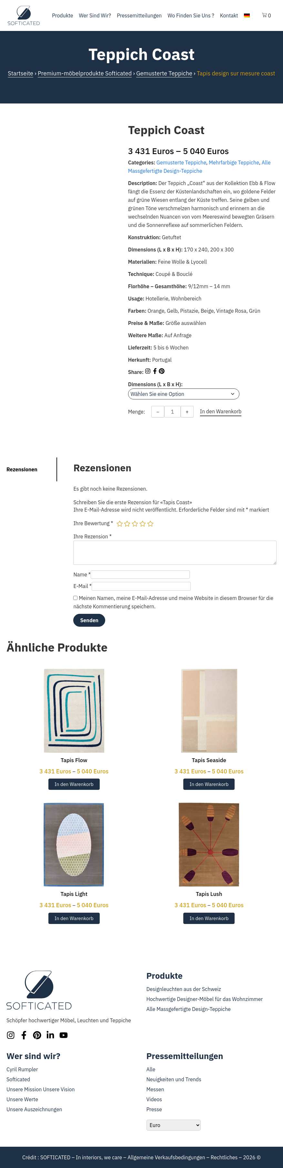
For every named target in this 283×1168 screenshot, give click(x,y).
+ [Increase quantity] (187, 411)
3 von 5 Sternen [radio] (135, 523)
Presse (154, 1109)
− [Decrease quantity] (157, 411)
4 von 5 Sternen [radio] (142, 523)
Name (82, 574)
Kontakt (229, 15)
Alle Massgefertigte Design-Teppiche (189, 1009)
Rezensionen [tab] (21, 469)
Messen (155, 1089)
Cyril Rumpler (22, 1069)
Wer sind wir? (95, 15)
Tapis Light (74, 894)
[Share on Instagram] (148, 372)
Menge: (136, 412)
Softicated (18, 1079)
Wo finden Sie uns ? (190, 15)
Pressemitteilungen (139, 15)
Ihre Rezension (92, 536)
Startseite (20, 73)
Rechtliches (224, 1157)
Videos (154, 1099)
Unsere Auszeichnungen (34, 1109)
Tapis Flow (74, 760)
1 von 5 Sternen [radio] (119, 523)
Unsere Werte (22, 1099)
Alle (151, 1069)
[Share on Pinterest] (162, 372)
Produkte (62, 15)
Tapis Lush (209, 894)
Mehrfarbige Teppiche (234, 162)
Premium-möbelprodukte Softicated (85, 73)
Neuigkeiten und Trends (174, 1079)
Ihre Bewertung (93, 523)
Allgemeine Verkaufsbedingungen (166, 1157)
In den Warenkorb (74, 784)
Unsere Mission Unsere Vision (40, 1089)
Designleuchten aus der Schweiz (184, 989)
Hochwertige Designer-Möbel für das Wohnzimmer (205, 999)
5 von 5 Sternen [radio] (150, 523)
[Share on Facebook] (155, 372)
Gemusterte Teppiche (164, 73)
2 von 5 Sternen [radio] (127, 523)
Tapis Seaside (209, 760)
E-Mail (82, 586)
